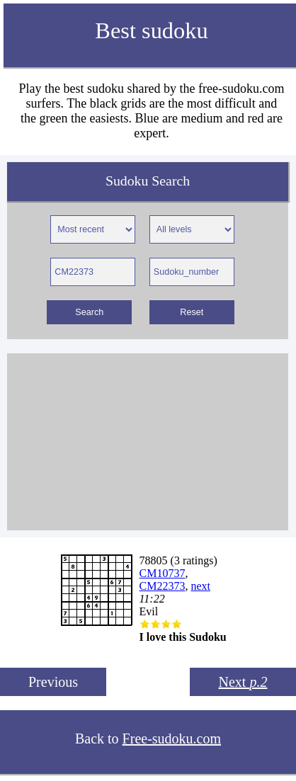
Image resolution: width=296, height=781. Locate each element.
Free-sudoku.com (172, 738)
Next (243, 682)
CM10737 (163, 573)
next (200, 586)
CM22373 (163, 586)
